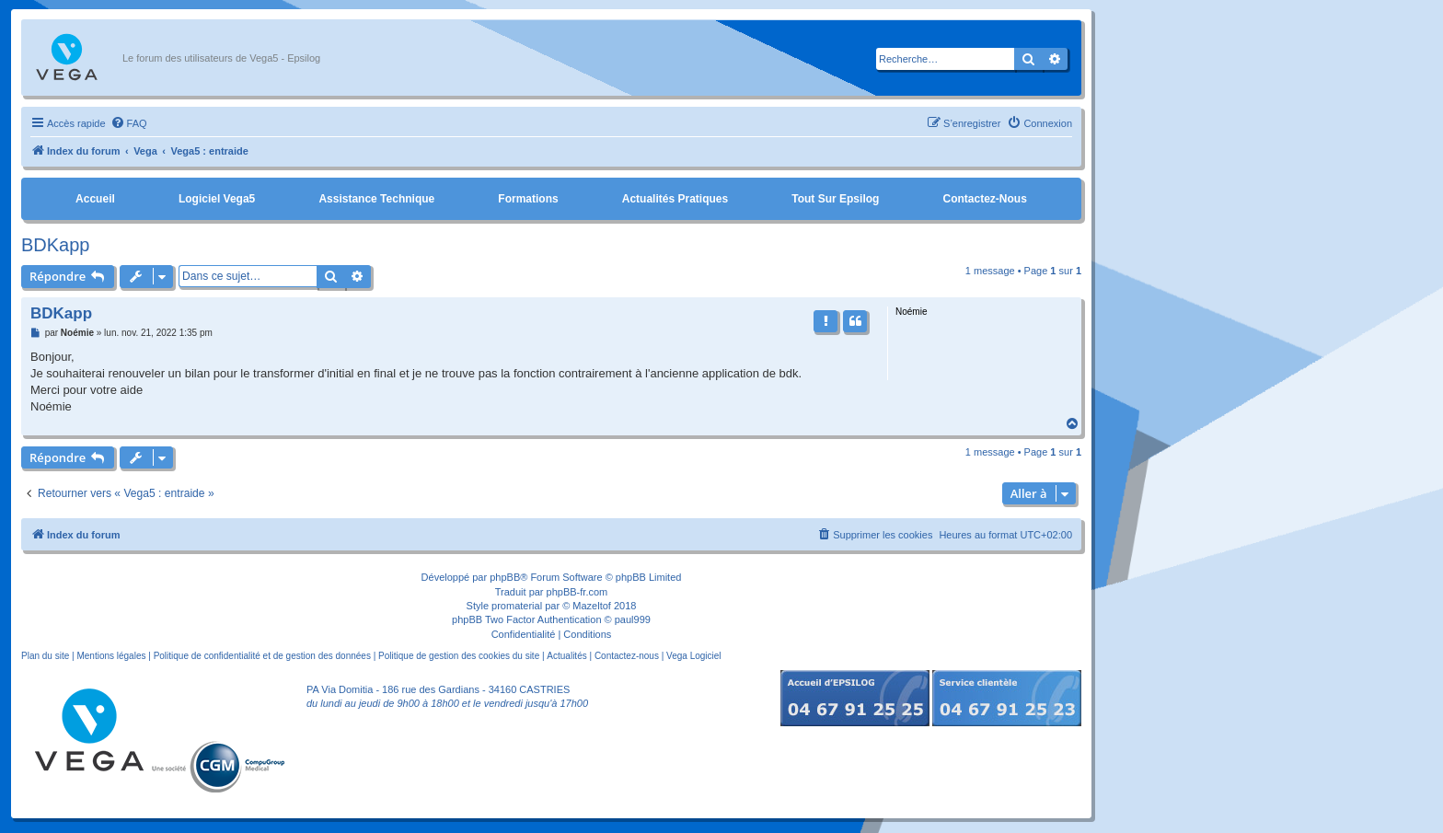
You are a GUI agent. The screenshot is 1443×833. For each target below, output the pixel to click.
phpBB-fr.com (577, 591)
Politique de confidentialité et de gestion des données (262, 656)
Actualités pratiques (675, 198)
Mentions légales (110, 656)
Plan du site (45, 656)
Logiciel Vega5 (217, 198)
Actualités (566, 656)
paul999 (633, 619)
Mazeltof (591, 605)
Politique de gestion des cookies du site (458, 656)
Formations (528, 198)
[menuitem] (128, 123)
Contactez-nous (984, 198)
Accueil (95, 198)
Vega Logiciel (694, 656)
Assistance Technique (376, 198)
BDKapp (55, 245)
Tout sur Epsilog (835, 198)
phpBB (505, 577)
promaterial (516, 605)
